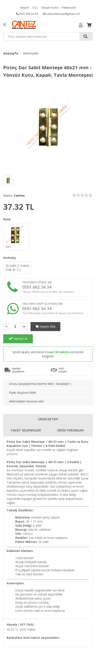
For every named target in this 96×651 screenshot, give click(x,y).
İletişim (24, 7)
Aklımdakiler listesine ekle (26, 389)
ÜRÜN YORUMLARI (70, 418)
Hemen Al (78, 326)
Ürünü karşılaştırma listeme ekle (31, 371)
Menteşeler (31, 53)
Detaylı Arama (49, 7)
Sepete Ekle (45, 326)
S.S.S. (35, 7)
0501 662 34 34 (27, 14)
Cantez (19, 195)
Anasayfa (10, 53)
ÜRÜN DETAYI (48, 407)
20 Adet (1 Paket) (17, 268)
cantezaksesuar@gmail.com (61, 14)
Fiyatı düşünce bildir (22, 380)
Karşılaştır (62, 371)
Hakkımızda (69, 7)
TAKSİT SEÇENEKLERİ (25, 418)
